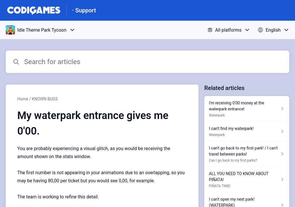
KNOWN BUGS (45, 99)
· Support (84, 10)
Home (22, 99)
